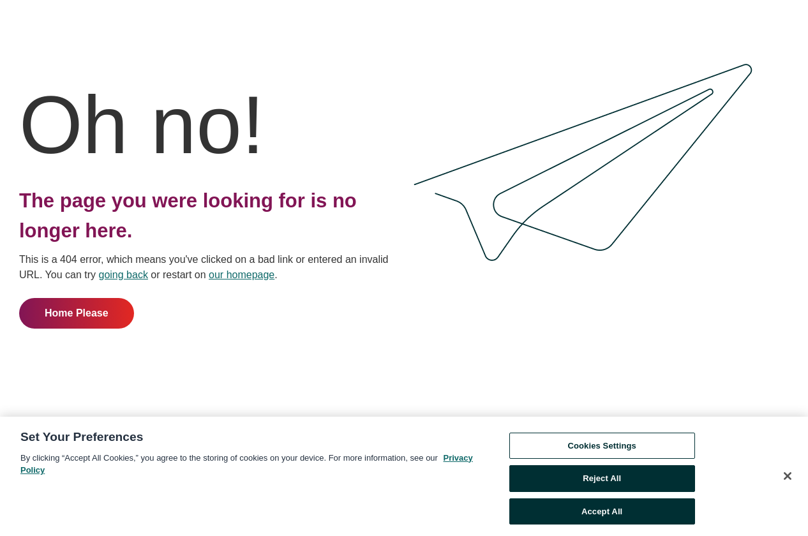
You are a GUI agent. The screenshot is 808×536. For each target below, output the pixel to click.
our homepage (241, 274)
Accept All (601, 514)
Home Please (76, 313)
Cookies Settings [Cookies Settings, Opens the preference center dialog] (601, 447)
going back (123, 274)
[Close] (788, 478)
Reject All (602, 481)
